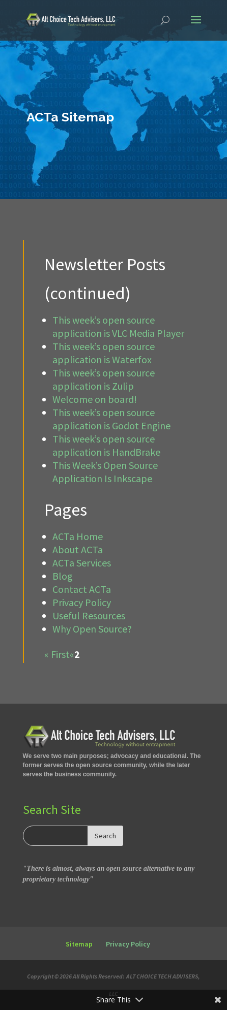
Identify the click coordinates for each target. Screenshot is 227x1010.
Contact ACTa (81, 589)
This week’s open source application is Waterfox (103, 353)
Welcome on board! (94, 399)
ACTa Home (77, 536)
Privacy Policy (81, 602)
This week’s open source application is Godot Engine (111, 419)
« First (57, 654)
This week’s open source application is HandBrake (106, 445)
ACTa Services (81, 562)
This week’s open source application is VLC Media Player (118, 326)
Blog (62, 576)
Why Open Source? (92, 628)
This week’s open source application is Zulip (103, 379)
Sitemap (79, 944)
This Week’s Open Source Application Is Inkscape (105, 472)
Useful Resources (88, 615)
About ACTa (77, 549)
